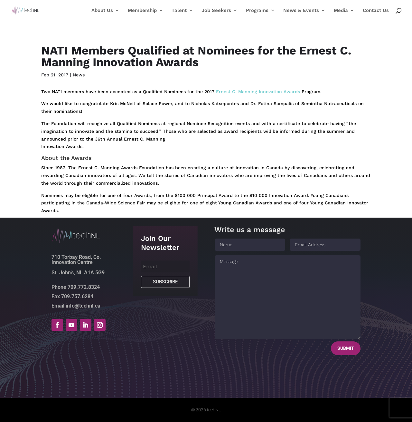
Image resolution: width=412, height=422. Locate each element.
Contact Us (376, 10)
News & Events (301, 10)
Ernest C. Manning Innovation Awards (258, 91)
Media (341, 10)
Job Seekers (216, 10)
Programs (257, 10)
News (79, 74)
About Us (102, 10)
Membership (142, 10)
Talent (179, 10)
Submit (345, 348)
